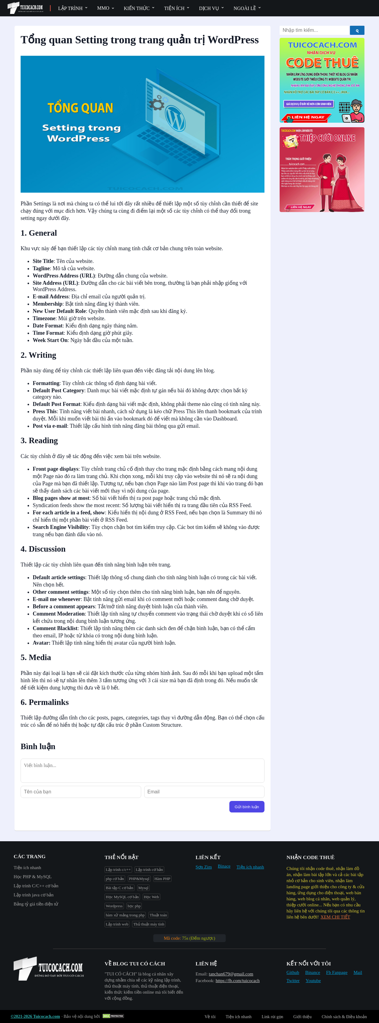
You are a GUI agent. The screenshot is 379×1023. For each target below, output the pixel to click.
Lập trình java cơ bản (34, 894)
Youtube (313, 980)
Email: (202, 974)
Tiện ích (174, 8)
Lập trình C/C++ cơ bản (36, 885)
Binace (224, 866)
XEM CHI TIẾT (335, 917)
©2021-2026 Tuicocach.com (35, 1016)
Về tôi (209, 1017)
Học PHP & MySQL (33, 876)
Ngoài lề (245, 8)
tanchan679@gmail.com (231, 974)
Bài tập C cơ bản (119, 887)
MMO (103, 8)
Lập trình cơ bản (149, 869)
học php (134, 906)
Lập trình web (117, 924)
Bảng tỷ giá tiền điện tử (36, 904)
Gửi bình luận (247, 807)
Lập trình (70, 8)
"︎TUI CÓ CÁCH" (121, 974)
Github (293, 972)
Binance (312, 972)
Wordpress (114, 906)
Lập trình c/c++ (118, 869)
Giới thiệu (302, 1017)
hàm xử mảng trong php (125, 915)
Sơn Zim (204, 867)
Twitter (293, 980)
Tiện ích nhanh (27, 867)
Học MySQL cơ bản (122, 897)
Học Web (151, 897)
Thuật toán (158, 915)
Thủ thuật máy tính (148, 924)
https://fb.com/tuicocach (238, 980)
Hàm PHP (162, 878)
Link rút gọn (272, 1017)
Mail (358, 972)
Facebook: (205, 980)
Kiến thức (137, 8)
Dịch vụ (209, 8)
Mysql (143, 887)
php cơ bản (115, 878)
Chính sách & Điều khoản (344, 1017)
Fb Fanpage (336, 972)
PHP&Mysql (139, 878)
